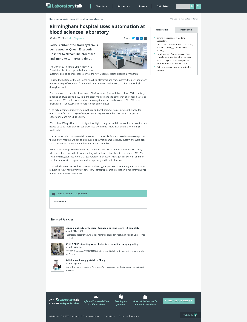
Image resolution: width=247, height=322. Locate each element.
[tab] (162, 30)
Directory (101, 6)
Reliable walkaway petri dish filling (85, 260)
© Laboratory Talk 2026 (59, 316)
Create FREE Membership (178, 300)
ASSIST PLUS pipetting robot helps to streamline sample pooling (102, 244)
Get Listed (163, 6)
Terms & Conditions (91, 316)
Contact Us (123, 316)
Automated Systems (66, 19)
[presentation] (162, 30)
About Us (76, 316)
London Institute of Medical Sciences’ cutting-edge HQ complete (103, 227)
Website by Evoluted (190, 315)
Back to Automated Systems (184, 19)
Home (52, 19)
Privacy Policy (109, 316)
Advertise (135, 316)
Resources (124, 6)
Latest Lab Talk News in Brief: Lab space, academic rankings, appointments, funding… (175, 47)
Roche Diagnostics (75, 38)
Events (143, 6)
